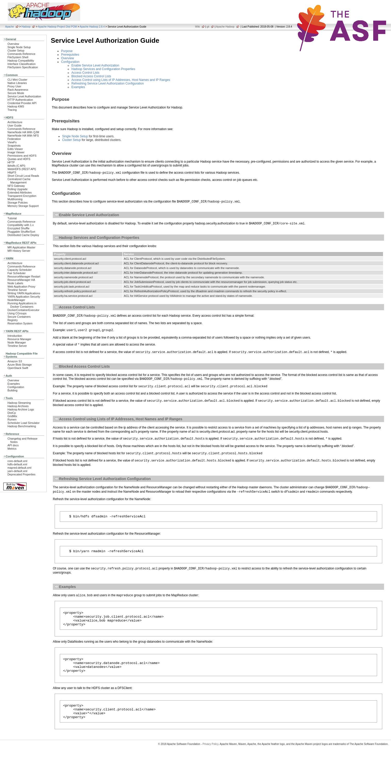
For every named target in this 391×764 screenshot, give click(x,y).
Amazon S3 (14, 361)
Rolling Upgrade (17, 189)
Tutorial (12, 218)
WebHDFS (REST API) (21, 169)
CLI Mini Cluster (17, 79)
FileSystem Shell (17, 57)
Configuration (15, 387)
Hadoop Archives (18, 406)
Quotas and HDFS (18, 159)
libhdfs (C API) (16, 165)
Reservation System (19, 323)
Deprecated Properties (21, 474)
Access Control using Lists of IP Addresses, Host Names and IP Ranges (120, 80)
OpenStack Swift (17, 368)
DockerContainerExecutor (23, 310)
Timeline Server (17, 289)
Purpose (67, 51)
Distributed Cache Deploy (23, 235)
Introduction (14, 335)
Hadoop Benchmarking (21, 426)
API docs (13, 445)
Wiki (197, 26)
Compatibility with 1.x (20, 224)
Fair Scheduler (16, 273)
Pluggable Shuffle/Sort (21, 231)
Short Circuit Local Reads (23, 175)
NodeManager (16, 299)
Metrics (11, 448)
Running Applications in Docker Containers (22, 305)
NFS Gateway (16, 185)
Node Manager (16, 342)
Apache (9, 26)
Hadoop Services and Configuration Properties (103, 69)
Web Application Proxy (21, 286)
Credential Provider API (22, 103)
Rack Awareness (17, 89)
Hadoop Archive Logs (20, 409)
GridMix (12, 416)
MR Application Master (21, 247)
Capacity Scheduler (19, 269)
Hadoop (25, 26)
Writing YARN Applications (23, 293)
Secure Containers (19, 316)
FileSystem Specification (22, 67)
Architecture (14, 122)
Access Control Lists (85, 72)
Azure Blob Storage (19, 364)
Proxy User (14, 86)
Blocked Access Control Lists (91, 76)
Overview (13, 43)
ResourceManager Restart (23, 276)
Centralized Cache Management (18, 181)
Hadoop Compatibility (20, 60)
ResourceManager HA (21, 279)
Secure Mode (15, 93)
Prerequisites (70, 54)
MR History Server (18, 250)
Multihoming (14, 199)
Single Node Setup (19, 47)
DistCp (11, 412)
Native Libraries (17, 83)
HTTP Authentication (20, 99)
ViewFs (11, 142)
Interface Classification (21, 63)
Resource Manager (19, 339)
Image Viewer (15, 152)
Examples (13, 383)
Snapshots (14, 145)
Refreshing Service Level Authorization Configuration (107, 83)
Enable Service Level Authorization (95, 65)
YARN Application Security (23, 296)
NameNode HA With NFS (23, 135)
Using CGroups (17, 313)
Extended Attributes (19, 192)
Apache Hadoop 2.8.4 (92, 26)
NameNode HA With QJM (23, 132)
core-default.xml (17, 461)
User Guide (14, 125)
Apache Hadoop (225, 26)
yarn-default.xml (17, 471)
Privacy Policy (211, 754)
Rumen (11, 419)
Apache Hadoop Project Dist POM (57, 26)
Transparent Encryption (21, 195)
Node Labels (15, 283)
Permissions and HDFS (22, 155)
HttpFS (11, 172)
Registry (12, 320)
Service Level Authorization (24, 96)
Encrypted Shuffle (18, 228)
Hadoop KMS (15, 106)
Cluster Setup (15, 50)
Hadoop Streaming (19, 402)
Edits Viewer (15, 148)
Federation (14, 138)
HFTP (11, 162)
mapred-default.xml (19, 467)
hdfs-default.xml (17, 464)
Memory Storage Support (23, 205)
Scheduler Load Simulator (23, 422)
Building (12, 390)
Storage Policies (17, 202)
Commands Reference (21, 53)
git (208, 26)
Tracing (12, 109)
